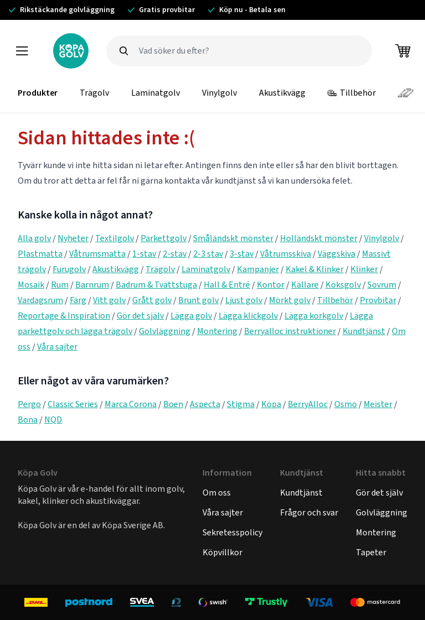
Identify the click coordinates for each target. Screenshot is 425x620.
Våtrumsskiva (285, 253)
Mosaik (31, 284)
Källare (305, 284)
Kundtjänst (364, 331)
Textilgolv (114, 238)
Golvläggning (164, 331)
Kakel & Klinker (315, 269)
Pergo (29, 404)
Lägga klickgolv (248, 315)
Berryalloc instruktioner (290, 331)
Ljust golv (243, 300)
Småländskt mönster (233, 238)
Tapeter (371, 552)
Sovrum (381, 284)
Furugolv (69, 269)
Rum (60, 284)
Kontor (270, 284)
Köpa (271, 404)
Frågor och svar (309, 512)
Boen (173, 404)
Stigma (241, 404)
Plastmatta (40, 253)
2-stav (174, 253)
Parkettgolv (163, 238)
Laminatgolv (155, 92)
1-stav (144, 253)
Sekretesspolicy (232, 532)
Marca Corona (131, 404)
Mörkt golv (289, 300)
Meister (378, 404)
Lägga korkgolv (313, 315)
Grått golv (152, 300)
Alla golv (34, 238)
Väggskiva (336, 253)
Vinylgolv (219, 92)
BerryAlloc (308, 404)
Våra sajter (57, 346)
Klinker (364, 269)
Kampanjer (258, 269)
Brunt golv (198, 300)
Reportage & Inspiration (64, 315)
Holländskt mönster (318, 238)
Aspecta (205, 404)
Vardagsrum (40, 300)
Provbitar (378, 300)
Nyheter (73, 238)
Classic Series (73, 404)
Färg (78, 300)
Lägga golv (191, 315)
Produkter (38, 92)
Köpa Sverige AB (132, 525)
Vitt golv (109, 300)
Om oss (217, 492)
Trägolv (94, 92)
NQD (53, 419)
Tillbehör (352, 92)
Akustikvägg (282, 92)
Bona (28, 419)
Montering (217, 331)
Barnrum (92, 284)
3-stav (241, 253)
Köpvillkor (222, 552)
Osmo (345, 404)
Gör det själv (140, 315)
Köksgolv (343, 284)
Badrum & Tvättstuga (156, 284)
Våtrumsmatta (97, 253)
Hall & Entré (227, 284)
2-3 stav (208, 253)
